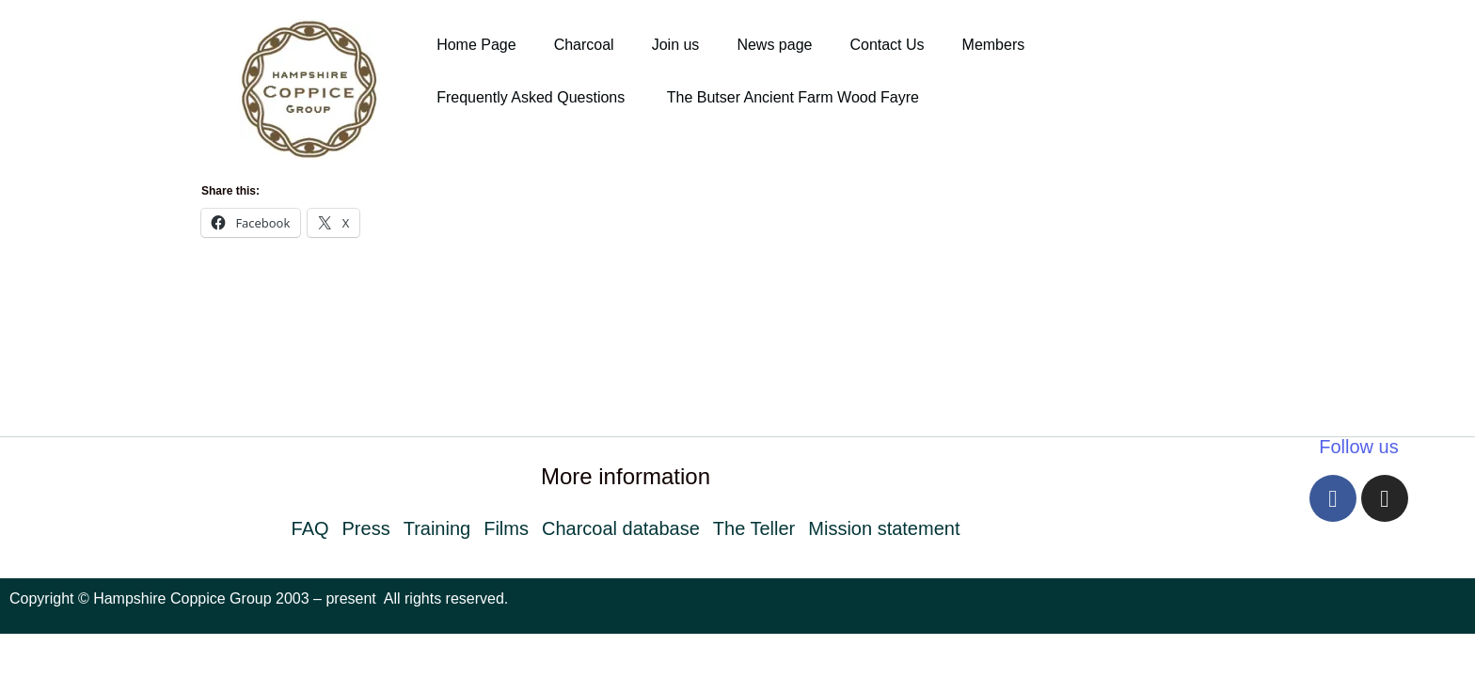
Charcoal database (621, 528)
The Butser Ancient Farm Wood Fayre (793, 97)
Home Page (476, 45)
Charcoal (584, 45)
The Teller (754, 528)
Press (366, 528)
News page (774, 45)
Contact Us (886, 45)
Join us (676, 45)
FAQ (310, 528)
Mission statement (884, 528)
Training (437, 528)
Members (993, 45)
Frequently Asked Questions (532, 97)
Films (506, 528)
